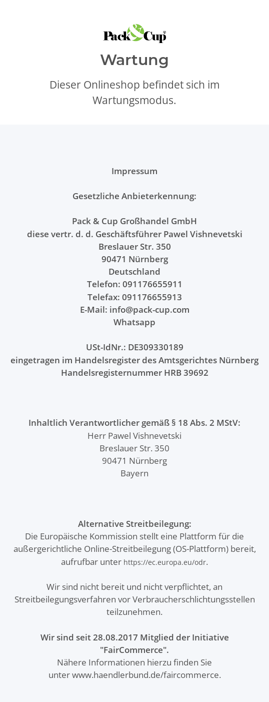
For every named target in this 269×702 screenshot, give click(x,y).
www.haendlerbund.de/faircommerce (145, 674)
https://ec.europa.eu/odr (165, 562)
